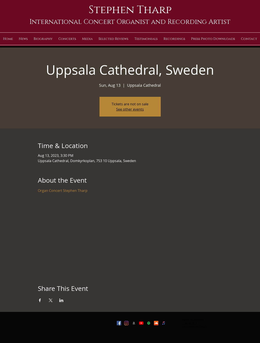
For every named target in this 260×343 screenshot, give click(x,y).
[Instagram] (126, 323)
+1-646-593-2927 (189, 323)
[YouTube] (141, 323)
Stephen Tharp (130, 10)
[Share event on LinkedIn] (61, 300)
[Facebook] (119, 323)
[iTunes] (163, 323)
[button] (87, 39)
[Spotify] (149, 323)
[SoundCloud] (156, 323)
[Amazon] (134, 323)
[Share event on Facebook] (40, 300)
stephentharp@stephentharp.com (194, 326)
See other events (130, 109)
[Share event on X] (51, 300)
